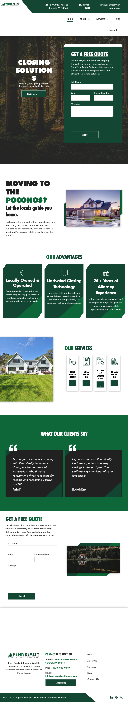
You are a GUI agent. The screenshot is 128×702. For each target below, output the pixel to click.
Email (74, 93)
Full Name (76, 82)
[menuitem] (68, 18)
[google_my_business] (116, 697)
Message (75, 104)
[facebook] (106, 697)
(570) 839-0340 (61, 667)
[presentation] (92, 123)
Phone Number (102, 93)
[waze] (121, 697)
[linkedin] (111, 697)
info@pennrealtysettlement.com (61, 676)
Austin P (17, 489)
